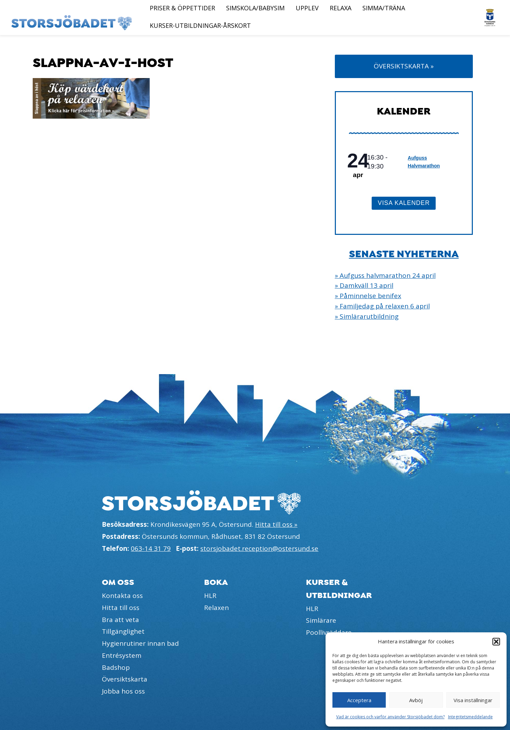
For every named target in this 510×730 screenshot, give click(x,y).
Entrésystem (121, 655)
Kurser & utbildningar (339, 588)
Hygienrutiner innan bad (140, 643)
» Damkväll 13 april (364, 285)
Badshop (116, 667)
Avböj (416, 700)
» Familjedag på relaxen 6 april (382, 306)
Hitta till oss (120, 607)
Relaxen (216, 607)
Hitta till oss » (276, 524)
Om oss (118, 582)
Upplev (307, 8)
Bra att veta (120, 619)
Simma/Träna (383, 8)
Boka (216, 582)
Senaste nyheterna (404, 254)
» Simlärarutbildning (367, 316)
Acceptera (359, 700)
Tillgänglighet (123, 631)
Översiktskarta (124, 679)
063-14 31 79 (151, 548)
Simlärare (321, 620)
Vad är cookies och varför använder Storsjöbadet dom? (390, 717)
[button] (496, 641)
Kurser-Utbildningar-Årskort (200, 25)
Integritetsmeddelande (470, 717)
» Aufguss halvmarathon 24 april (385, 275)
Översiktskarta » (404, 66)
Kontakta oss (122, 595)
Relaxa (340, 8)
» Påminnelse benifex (368, 295)
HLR (210, 595)
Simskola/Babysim (255, 8)
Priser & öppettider (182, 8)
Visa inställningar (473, 700)
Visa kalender (404, 202)
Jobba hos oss (123, 691)
